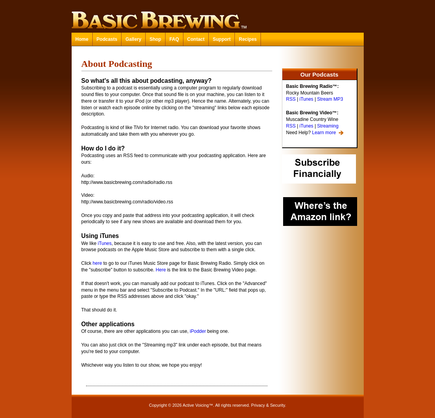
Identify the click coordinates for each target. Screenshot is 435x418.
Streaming (327, 126)
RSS (291, 99)
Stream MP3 (330, 99)
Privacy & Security (268, 405)
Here (161, 270)
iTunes (306, 99)
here (97, 263)
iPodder (198, 331)
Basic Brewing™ (218, 15)
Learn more (324, 132)
